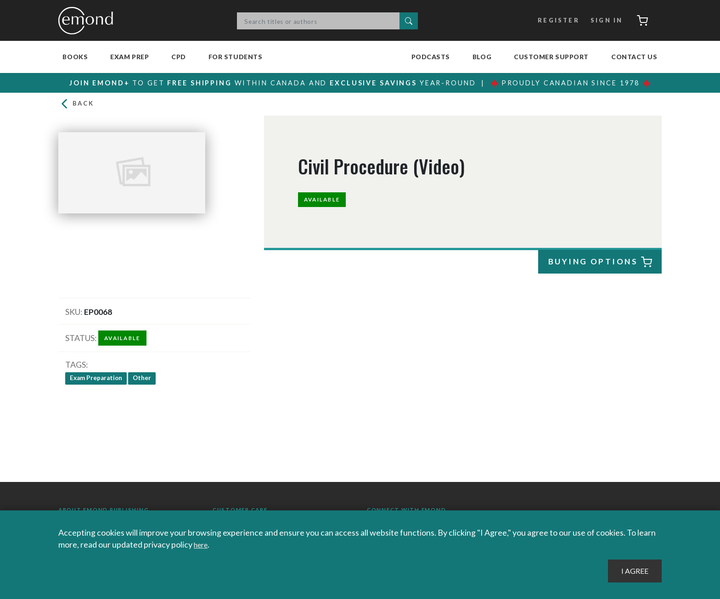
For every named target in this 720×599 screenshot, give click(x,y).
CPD (178, 57)
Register (553, 20)
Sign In (602, 20)
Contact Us (634, 57)
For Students (235, 57)
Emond (88, 20)
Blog (481, 57)
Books (75, 57)
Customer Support (551, 57)
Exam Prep (129, 57)
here (202, 544)
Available (325, 201)
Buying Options (600, 264)
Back (77, 105)
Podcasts (430, 57)
